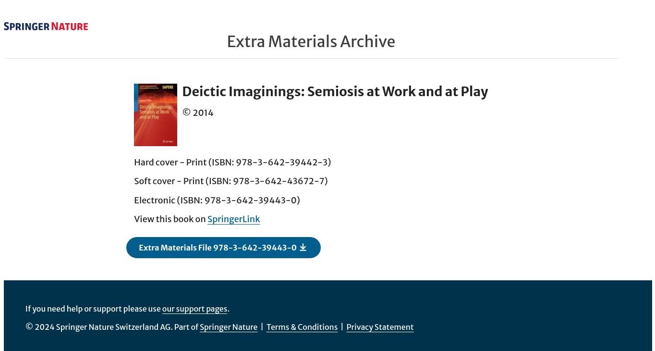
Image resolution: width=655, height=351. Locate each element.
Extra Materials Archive (311, 41)
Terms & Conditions (302, 327)
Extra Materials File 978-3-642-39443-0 (223, 247)
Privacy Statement (380, 327)
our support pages (195, 308)
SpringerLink (233, 219)
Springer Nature (229, 327)
